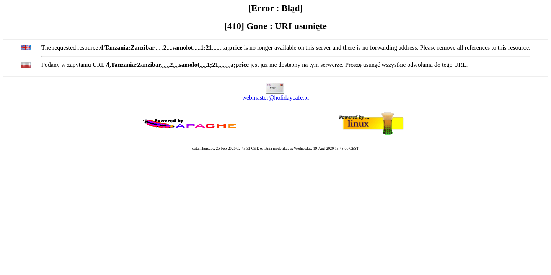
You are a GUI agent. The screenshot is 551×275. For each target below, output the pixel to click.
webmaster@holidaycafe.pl (275, 97)
